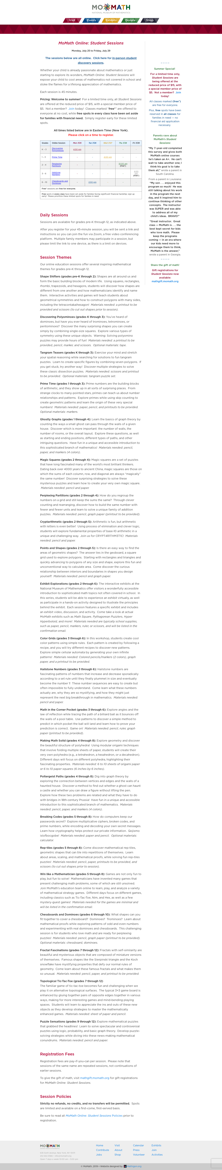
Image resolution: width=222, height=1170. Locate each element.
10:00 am (123, 164)
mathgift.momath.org (94, 1078)
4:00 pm (77, 149)
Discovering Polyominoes (58, 149)
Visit (117, 1145)
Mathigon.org (132, 1166)
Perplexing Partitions (57, 165)
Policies (94, 1115)
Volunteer (139, 1155)
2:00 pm (92, 182)
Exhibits (156, 1145)
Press (136, 1150)
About (118, 1150)
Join (71, 108)
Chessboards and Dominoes (60, 182)
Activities (157, 1155)
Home (99, 1145)
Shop (118, 1155)
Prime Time (57, 157)
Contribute (102, 1150)
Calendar (138, 1145)
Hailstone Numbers (56, 174)
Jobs (99, 1155)
